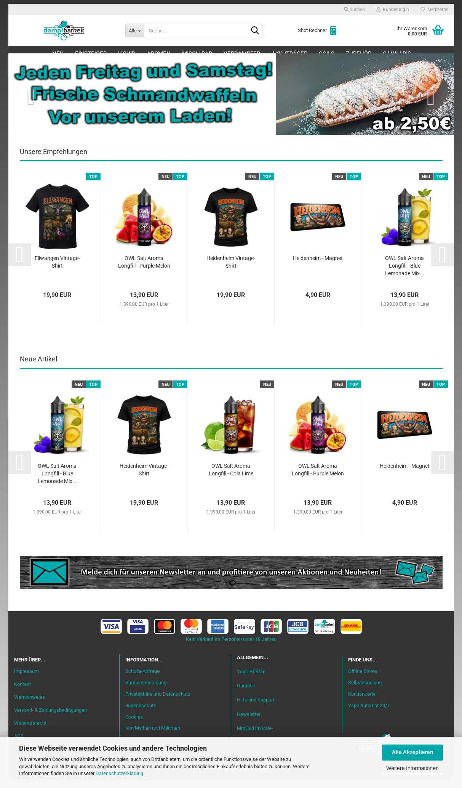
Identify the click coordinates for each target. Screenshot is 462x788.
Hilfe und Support (255, 707)
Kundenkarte (362, 701)
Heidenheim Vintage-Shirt (230, 269)
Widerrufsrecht (30, 730)
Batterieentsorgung (145, 690)
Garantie (246, 693)
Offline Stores (362, 679)
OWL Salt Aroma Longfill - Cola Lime (231, 477)
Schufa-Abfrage (142, 679)
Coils (326, 53)
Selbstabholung (365, 690)
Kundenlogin (392, 9)
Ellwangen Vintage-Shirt (57, 269)
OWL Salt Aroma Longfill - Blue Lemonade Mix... (404, 273)
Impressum (26, 679)
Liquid (127, 53)
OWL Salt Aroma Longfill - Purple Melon (144, 269)
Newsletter (249, 721)
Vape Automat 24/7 (369, 713)
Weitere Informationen (412, 768)
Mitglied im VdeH (255, 735)
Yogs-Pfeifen (251, 679)
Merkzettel (434, 9)
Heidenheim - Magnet (318, 266)
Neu (58, 53)
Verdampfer (242, 53)
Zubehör (358, 53)
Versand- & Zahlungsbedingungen (50, 718)
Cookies (134, 724)
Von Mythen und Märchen (152, 735)
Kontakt (22, 692)
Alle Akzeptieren (412, 752)
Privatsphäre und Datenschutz (157, 701)
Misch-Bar (197, 53)
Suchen (354, 9)
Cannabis (397, 53)
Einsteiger (91, 53)
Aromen (159, 53)
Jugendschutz (140, 713)
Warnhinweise (29, 705)
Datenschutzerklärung (119, 773)
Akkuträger (289, 53)
